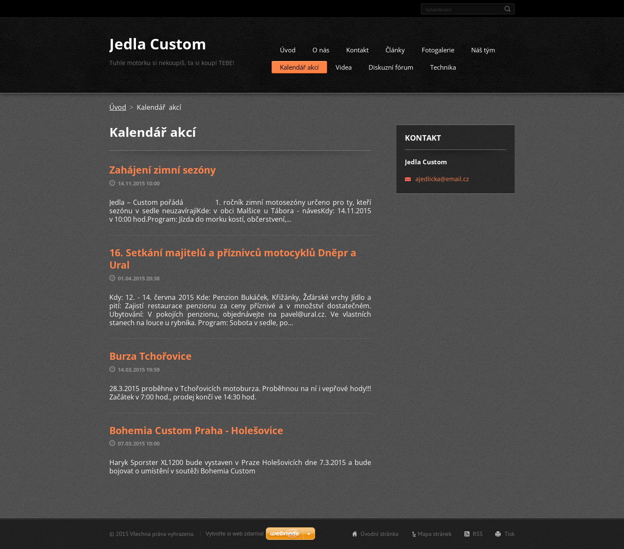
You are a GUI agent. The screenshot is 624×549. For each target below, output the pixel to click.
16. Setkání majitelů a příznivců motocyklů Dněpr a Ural (232, 262)
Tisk (510, 534)
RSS (478, 534)
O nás (320, 53)
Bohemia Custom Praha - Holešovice (196, 433)
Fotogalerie (438, 53)
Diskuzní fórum (391, 70)
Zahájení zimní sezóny (162, 173)
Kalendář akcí (299, 70)
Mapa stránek (435, 534)
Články (395, 53)
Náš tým (483, 53)
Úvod (288, 53)
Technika (443, 70)
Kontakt (357, 53)
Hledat (507, 9)
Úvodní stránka (380, 534)
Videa (344, 70)
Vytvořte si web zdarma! (235, 534)
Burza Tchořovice (150, 359)
